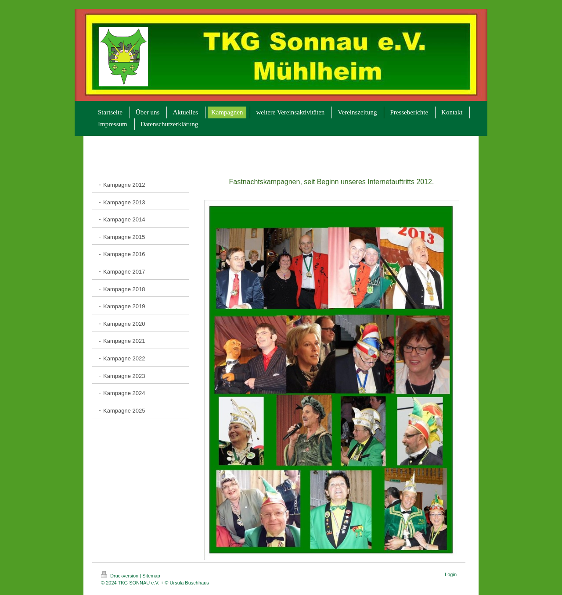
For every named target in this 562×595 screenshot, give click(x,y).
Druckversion (120, 575)
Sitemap (151, 575)
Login (451, 574)
